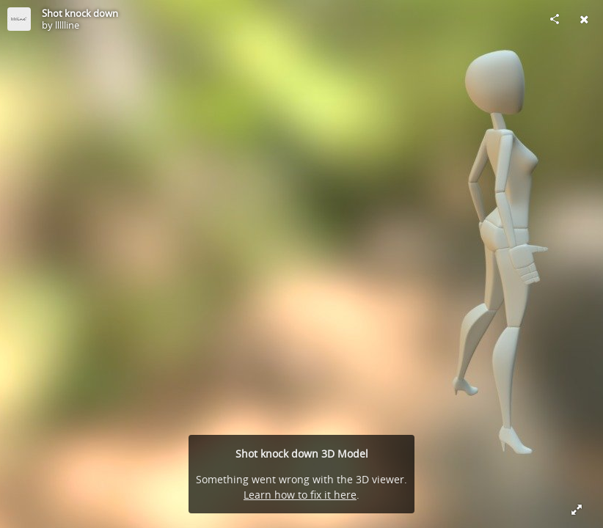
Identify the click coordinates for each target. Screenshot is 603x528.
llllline (67, 25)
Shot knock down (80, 13)
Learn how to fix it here (300, 495)
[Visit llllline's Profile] (19, 19)
